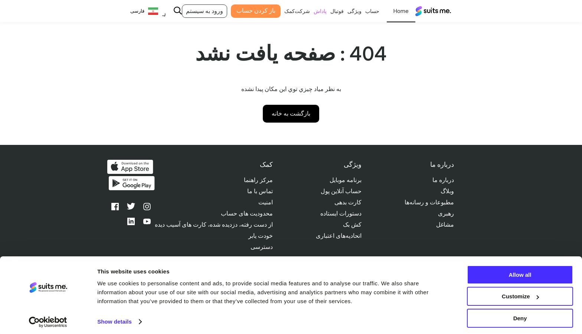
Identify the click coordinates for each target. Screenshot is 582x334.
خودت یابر (259, 236)
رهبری (446, 213)
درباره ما (443, 180)
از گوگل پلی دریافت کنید (130, 185)
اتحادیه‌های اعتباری (337, 236)
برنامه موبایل (344, 180)
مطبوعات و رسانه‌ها (429, 202)
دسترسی (260, 247)
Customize (520, 294)
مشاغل (445, 224)
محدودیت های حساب (245, 213)
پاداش (313, 11)
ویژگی (348, 11)
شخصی (394, 11)
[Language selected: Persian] (141, 11)
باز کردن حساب (249, 10)
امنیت (264, 202)
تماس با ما (258, 191)
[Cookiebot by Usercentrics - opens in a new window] (48, 319)
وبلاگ (447, 191)
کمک (283, 11)
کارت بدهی (346, 202)
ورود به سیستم (198, 11)
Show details (114, 319)
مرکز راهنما (256, 180)
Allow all (520, 272)
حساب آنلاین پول (340, 191)
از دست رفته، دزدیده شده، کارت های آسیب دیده (212, 224)
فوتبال (330, 11)
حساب (366, 11)
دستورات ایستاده (339, 213)
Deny (520, 315)
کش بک (351, 224)
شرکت (296, 11)
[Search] (171, 11)
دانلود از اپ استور (130, 167)
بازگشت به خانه (291, 113)
